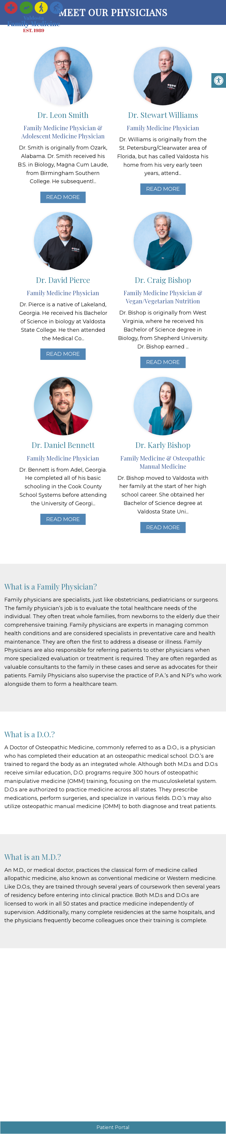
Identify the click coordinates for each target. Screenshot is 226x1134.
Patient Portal (113, 1127)
